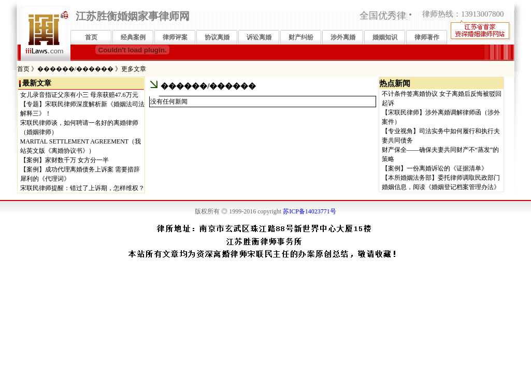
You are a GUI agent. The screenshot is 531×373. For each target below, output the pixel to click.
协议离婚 (217, 37)
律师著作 (426, 37)
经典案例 (133, 37)
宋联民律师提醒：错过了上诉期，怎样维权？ (82, 188)
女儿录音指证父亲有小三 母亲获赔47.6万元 (79, 94)
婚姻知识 (384, 37)
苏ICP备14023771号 (309, 211)
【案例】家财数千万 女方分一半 (64, 160)
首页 (91, 37)
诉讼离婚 (259, 37)
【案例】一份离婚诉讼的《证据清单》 (434, 168)
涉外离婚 (343, 37)
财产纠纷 (301, 37)
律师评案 (175, 37)
